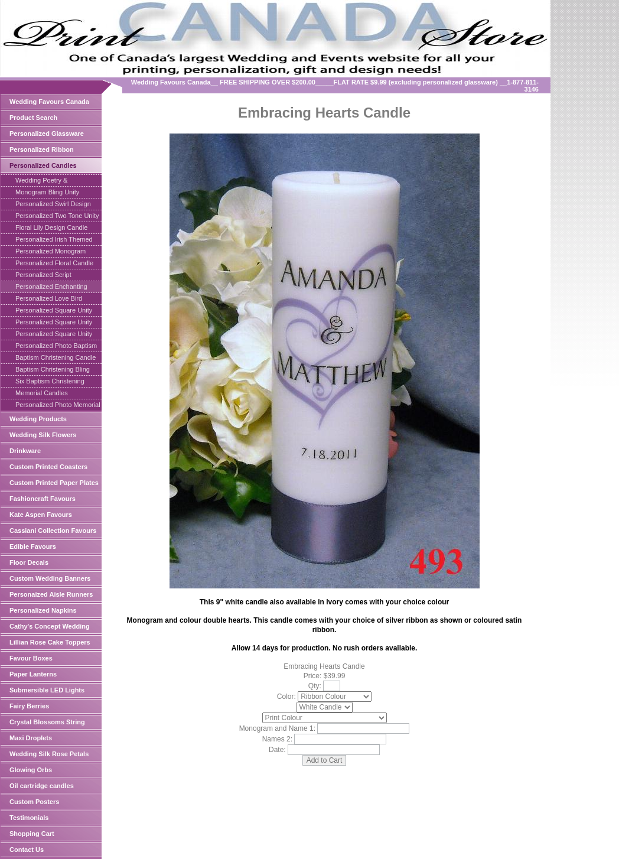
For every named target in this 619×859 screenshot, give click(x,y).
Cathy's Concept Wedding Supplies (49, 628)
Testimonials (28, 817)
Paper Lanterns (33, 674)
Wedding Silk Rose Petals (49, 753)
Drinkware (25, 450)
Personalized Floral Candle (54, 262)
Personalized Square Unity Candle (53, 323)
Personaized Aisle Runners (51, 594)
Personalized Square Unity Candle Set (53, 335)
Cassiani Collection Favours (52, 530)
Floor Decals (28, 562)
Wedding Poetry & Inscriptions (41, 181)
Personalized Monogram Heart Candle (50, 252)
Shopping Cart (31, 833)
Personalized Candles (43, 165)
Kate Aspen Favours (40, 514)
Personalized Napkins (43, 610)
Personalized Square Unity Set (53, 311)
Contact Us (26, 849)
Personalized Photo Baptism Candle (56, 347)
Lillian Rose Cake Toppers (49, 642)
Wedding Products (38, 418)
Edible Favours (32, 546)
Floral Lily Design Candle (51, 227)
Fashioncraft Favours (42, 498)
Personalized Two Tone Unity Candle (57, 217)
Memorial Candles (41, 392)
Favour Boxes (31, 658)
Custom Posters (34, 801)
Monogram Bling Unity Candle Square (47, 193)
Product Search (33, 117)
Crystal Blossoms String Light (47, 724)
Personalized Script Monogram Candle (43, 276)
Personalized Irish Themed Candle (54, 240)
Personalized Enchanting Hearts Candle (51, 287)
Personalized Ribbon (41, 149)
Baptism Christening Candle (55, 357)
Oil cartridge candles (41, 785)
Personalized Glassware (46, 133)
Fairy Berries (29, 706)
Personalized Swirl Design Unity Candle (53, 205)
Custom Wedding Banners (49, 578)
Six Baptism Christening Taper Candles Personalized (56, 382)
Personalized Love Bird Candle (48, 299)
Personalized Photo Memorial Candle (57, 406)
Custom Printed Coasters (48, 466)
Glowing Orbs (30, 769)
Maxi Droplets (30, 737)
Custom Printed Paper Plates (54, 482)
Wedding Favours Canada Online (49, 103)
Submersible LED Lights (46, 690)
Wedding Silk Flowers (42, 434)
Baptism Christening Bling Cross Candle (52, 370)
